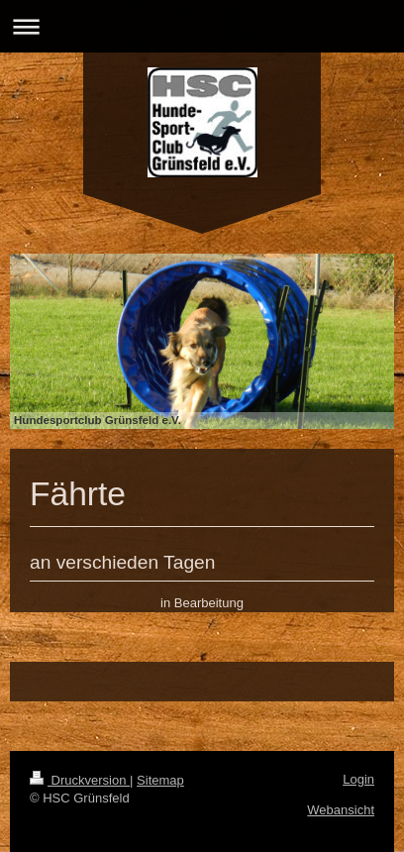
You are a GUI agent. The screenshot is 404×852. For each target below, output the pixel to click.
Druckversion (80, 780)
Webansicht (340, 809)
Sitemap (160, 780)
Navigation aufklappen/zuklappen (202, 26)
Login (358, 779)
